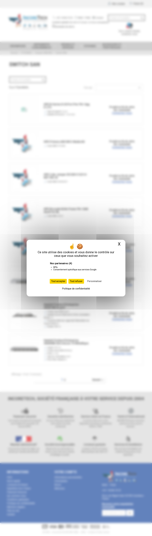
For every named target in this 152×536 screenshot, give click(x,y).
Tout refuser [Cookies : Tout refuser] (76, 281)
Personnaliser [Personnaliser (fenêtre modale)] (94, 281)
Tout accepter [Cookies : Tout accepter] (58, 281)
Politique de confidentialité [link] (76, 288)
